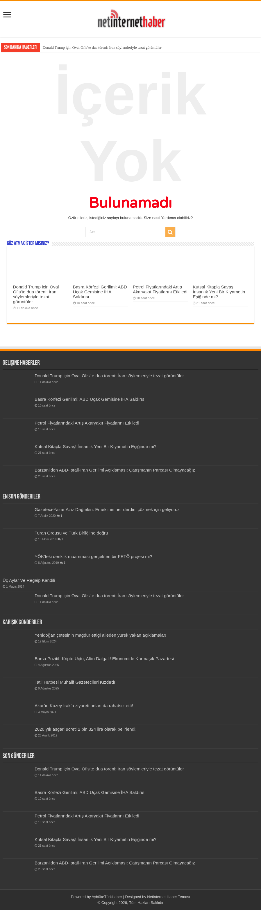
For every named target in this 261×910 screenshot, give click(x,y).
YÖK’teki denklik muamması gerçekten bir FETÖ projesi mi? (93, 556)
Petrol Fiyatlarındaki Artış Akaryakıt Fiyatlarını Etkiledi (160, 289)
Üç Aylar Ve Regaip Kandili (29, 580)
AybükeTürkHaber (107, 897)
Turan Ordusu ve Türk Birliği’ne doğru (71, 532)
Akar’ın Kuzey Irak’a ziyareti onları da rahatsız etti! (84, 705)
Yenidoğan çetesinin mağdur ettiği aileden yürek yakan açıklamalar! (100, 635)
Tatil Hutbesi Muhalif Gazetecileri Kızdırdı (75, 682)
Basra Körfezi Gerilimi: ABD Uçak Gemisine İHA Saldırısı (100, 291)
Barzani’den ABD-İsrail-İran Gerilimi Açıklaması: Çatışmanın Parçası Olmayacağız (115, 469)
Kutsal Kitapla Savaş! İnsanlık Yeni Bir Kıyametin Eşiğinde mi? (219, 291)
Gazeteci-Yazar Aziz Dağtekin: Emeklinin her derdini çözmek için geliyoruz (107, 509)
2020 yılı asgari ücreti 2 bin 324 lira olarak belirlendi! (86, 729)
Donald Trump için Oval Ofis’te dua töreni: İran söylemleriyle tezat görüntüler (101, 47)
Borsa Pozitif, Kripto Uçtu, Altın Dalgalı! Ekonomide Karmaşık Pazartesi (104, 658)
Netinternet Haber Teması (168, 897)
